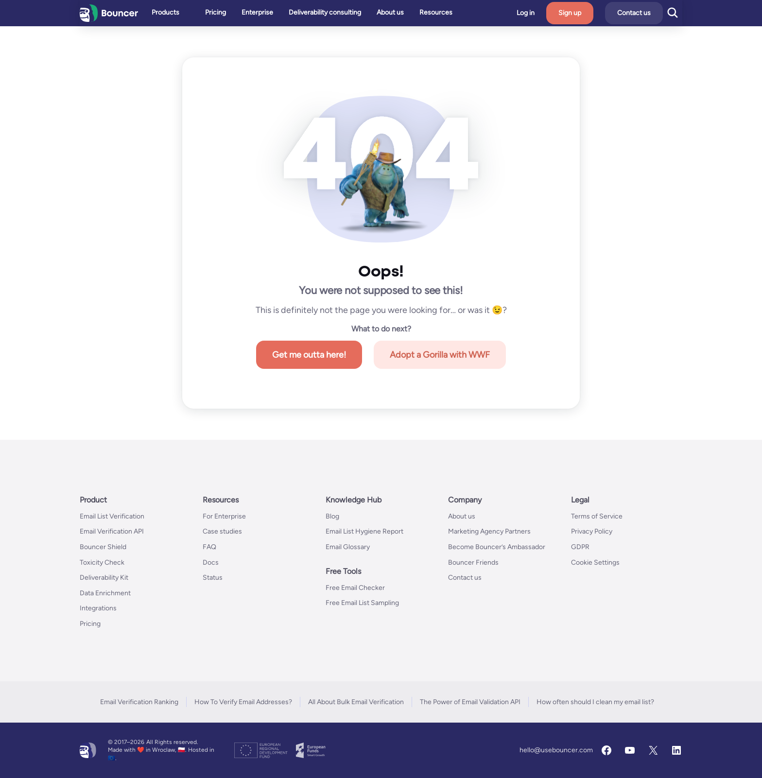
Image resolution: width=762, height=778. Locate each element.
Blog (332, 516)
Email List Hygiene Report (364, 531)
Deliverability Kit (104, 577)
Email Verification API (112, 531)
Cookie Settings (595, 562)
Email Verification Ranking (139, 702)
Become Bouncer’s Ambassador (496, 547)
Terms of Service (597, 516)
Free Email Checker (355, 588)
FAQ (209, 547)
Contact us (653, 13)
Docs (211, 562)
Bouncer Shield (103, 547)
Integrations (98, 608)
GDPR (580, 547)
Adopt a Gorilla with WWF (440, 354)
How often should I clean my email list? (595, 702)
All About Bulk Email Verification (356, 702)
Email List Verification (112, 516)
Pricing (90, 624)
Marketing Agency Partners (489, 531)
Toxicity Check (102, 562)
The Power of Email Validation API (470, 702)
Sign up (589, 13)
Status (213, 577)
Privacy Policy (591, 531)
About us (461, 516)
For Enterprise (224, 516)
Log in (545, 13)
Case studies (222, 531)
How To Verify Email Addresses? (243, 702)
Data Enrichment (105, 593)
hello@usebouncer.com (556, 750)
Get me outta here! (309, 354)
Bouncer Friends (473, 562)
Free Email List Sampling (362, 603)
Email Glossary (348, 547)
